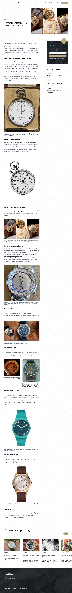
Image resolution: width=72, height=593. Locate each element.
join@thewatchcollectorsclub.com (10, 578)
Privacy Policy (65, 588)
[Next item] (67, 550)
